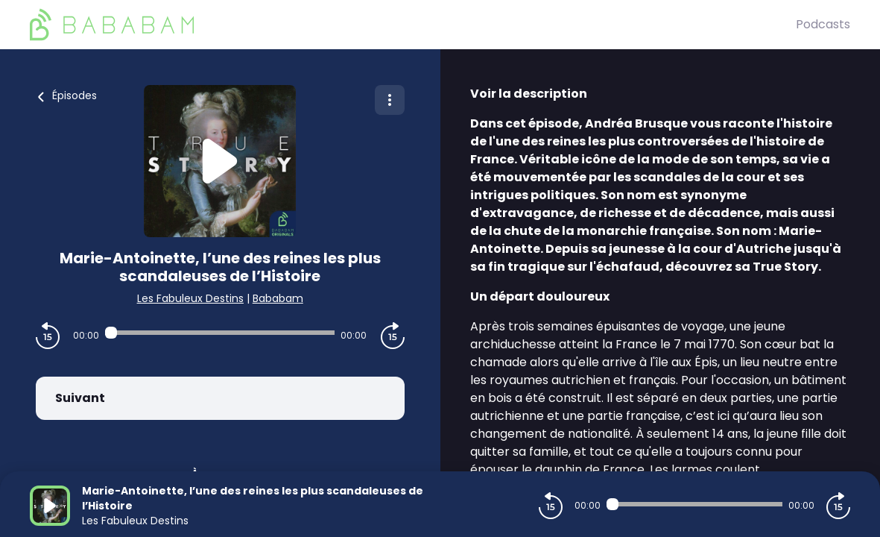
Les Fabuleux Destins (190, 298)
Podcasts (823, 24)
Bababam (278, 298)
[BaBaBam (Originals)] (413, 24)
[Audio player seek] (220, 333)
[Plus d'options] (390, 100)
